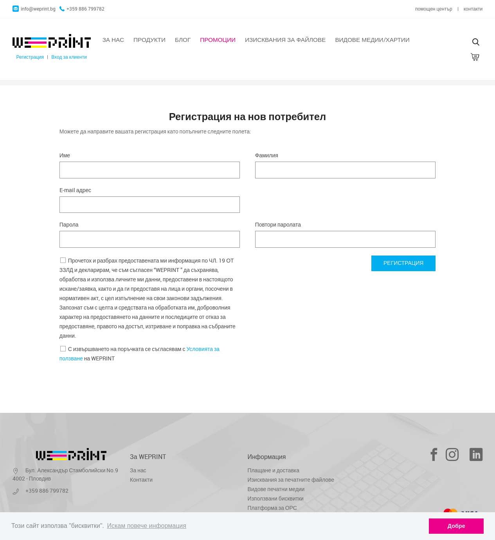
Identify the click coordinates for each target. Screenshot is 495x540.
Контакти (141, 479)
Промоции (218, 39)
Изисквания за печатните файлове (291, 479)
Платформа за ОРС (272, 507)
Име (64, 155)
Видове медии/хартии (372, 39)
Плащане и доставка (273, 470)
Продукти (149, 39)
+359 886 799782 (81, 8)
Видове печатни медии (276, 489)
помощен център (433, 8)
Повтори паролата (278, 224)
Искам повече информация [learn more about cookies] (146, 525)
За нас (113, 39)
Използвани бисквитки (276, 498)
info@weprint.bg (34, 8)
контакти (473, 8)
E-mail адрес (75, 190)
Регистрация (30, 57)
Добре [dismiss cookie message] (456, 526)
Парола (69, 224)
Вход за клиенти (69, 57)
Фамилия (266, 155)
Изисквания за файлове (285, 39)
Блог (183, 39)
